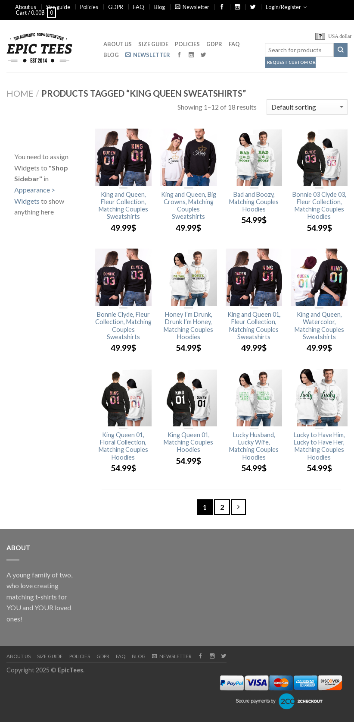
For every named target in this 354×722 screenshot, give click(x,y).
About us (25, 6)
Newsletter (192, 6)
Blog (159, 6)
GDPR (115, 6)
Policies (89, 6)
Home (20, 93)
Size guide (58, 6)
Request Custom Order (291, 62)
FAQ (138, 6)
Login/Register (283, 6)
